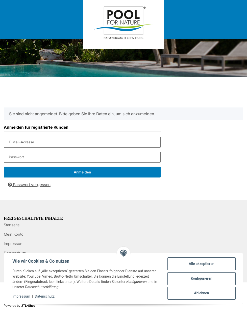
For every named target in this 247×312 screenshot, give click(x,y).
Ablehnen (201, 293)
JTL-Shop (28, 305)
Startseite (12, 224)
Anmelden (82, 172)
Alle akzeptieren (201, 264)
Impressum (13, 243)
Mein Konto (13, 234)
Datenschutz (45, 296)
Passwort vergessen (29, 184)
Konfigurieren (201, 278)
